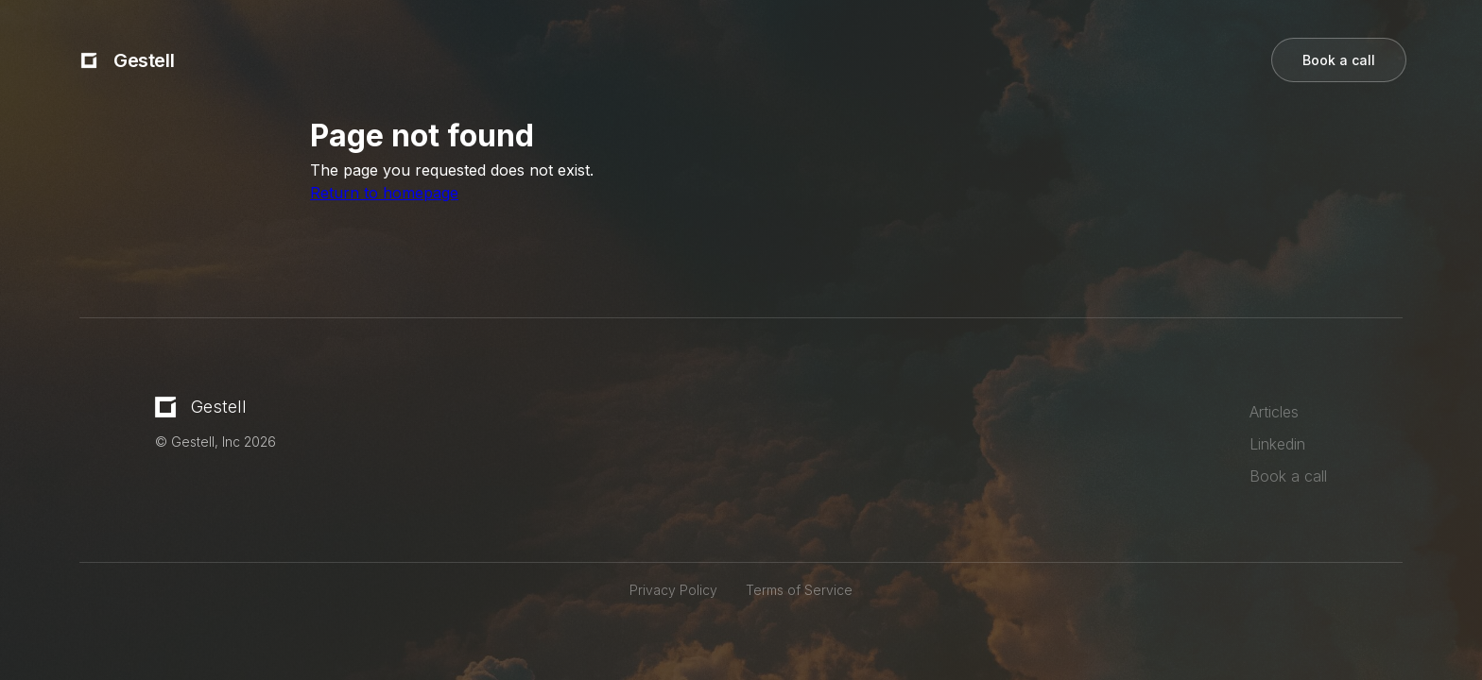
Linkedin (1277, 443)
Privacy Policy (673, 590)
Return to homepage (384, 192)
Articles (1274, 411)
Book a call (1338, 60)
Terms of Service (799, 590)
